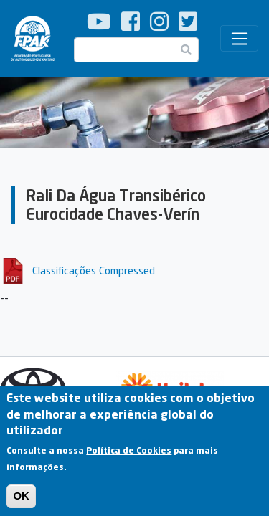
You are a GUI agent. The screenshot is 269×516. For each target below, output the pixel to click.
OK (21, 501)
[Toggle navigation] (239, 38)
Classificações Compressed (93, 270)
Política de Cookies (128, 456)
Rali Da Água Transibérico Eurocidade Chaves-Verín (116, 205)
